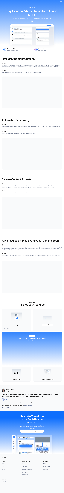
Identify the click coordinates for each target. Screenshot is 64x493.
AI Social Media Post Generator (28, 471)
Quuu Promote (25, 464)
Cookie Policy (45, 469)
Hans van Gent (13, 405)
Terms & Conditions (46, 466)
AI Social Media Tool (26, 472)
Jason (20, 405)
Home (3, 463)
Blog (23, 463)
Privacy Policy (45, 468)
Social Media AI (25, 474)
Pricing (3, 466)
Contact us (45, 464)
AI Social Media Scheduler (27, 469)
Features (3, 464)
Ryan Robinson (5, 405)
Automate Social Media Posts (28, 468)
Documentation (25, 466)
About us (44, 463)
